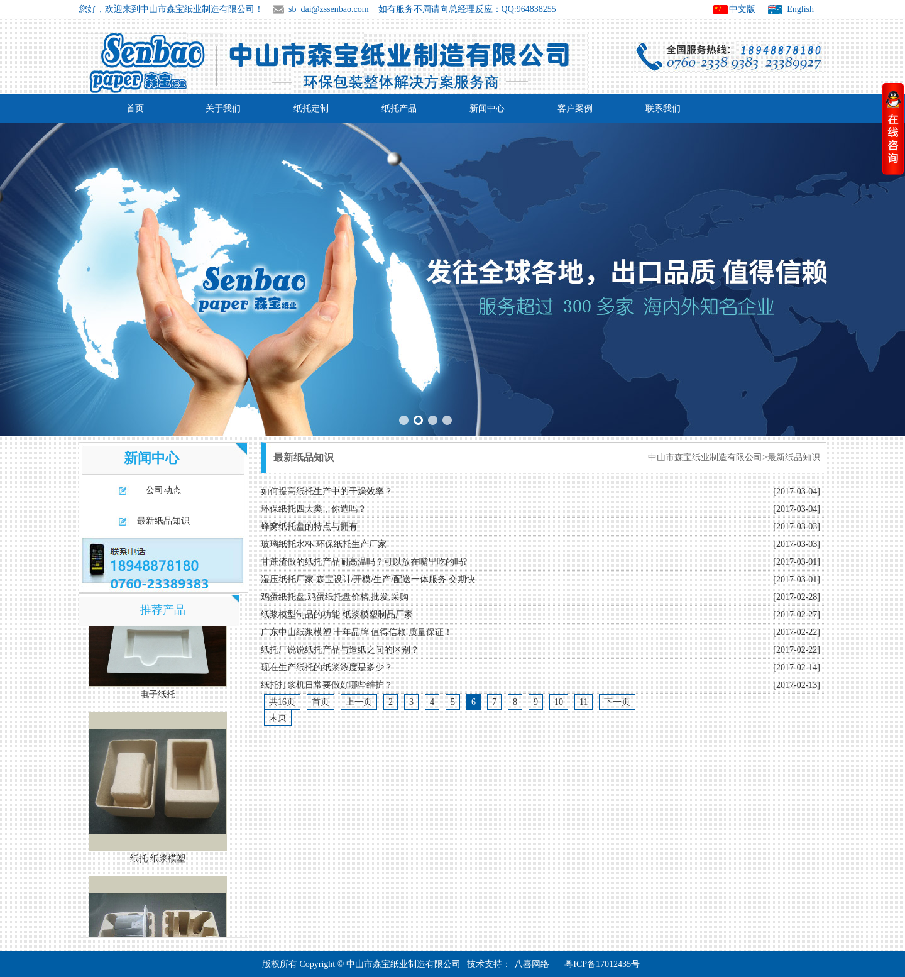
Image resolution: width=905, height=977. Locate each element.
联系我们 (663, 108)
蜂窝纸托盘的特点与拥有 (309, 526)
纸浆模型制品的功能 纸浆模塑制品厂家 (337, 614)
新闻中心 (487, 108)
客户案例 (575, 108)
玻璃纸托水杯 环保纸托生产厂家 (324, 544)
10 (558, 702)
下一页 (617, 702)
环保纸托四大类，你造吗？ (313, 509)
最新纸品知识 (163, 521)
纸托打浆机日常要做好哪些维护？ (327, 685)
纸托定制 (311, 108)
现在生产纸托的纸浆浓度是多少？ (327, 667)
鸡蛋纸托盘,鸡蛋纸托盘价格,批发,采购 (335, 597)
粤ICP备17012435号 (602, 964)
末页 (278, 717)
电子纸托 (157, 697)
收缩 (893, 128)
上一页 (359, 702)
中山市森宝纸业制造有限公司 (705, 457)
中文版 (742, 9)
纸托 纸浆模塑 (157, 861)
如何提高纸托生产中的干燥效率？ (327, 491)
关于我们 (223, 108)
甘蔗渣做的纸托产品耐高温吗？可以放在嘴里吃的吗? (364, 561)
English (800, 9)
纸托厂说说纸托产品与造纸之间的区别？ (340, 649)
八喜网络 (531, 964)
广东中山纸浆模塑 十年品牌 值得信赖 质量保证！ (356, 632)
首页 (135, 108)
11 (583, 702)
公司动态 (163, 490)
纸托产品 (399, 108)
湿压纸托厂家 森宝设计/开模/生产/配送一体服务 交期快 (368, 579)
